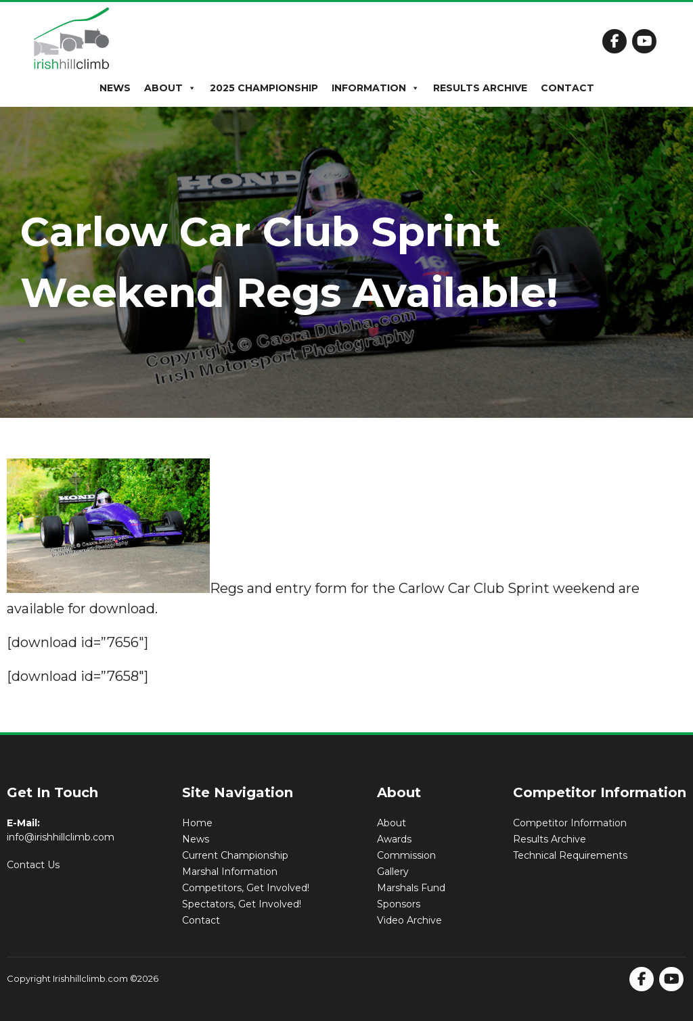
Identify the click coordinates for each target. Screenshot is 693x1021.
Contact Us (33, 865)
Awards (394, 839)
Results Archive (480, 88)
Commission (406, 855)
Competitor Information (570, 823)
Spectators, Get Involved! (241, 904)
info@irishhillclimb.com (60, 837)
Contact (567, 88)
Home (197, 823)
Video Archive (409, 920)
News (115, 88)
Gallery (393, 871)
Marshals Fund (411, 888)
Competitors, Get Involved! (245, 888)
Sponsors (398, 904)
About (170, 87)
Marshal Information (229, 871)
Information (376, 87)
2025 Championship (264, 88)
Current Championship (235, 855)
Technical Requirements (570, 855)
